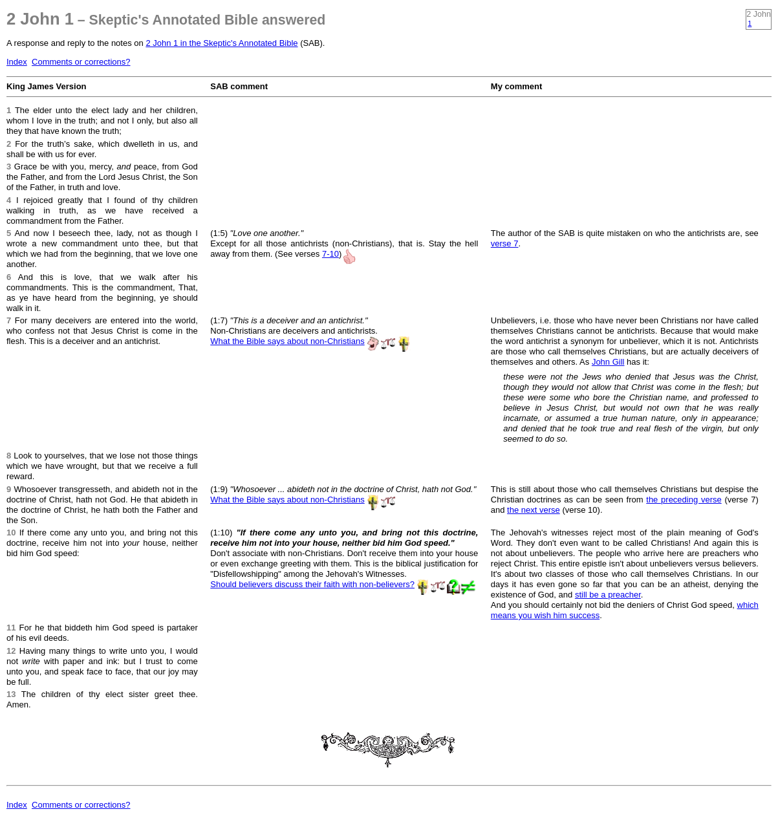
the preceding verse (683, 499)
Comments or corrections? (81, 62)
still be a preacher (608, 594)
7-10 (330, 254)
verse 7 (505, 243)
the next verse (533, 510)
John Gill (608, 362)
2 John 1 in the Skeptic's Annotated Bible (221, 43)
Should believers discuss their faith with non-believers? (312, 584)
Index (16, 62)
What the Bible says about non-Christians (287, 341)
